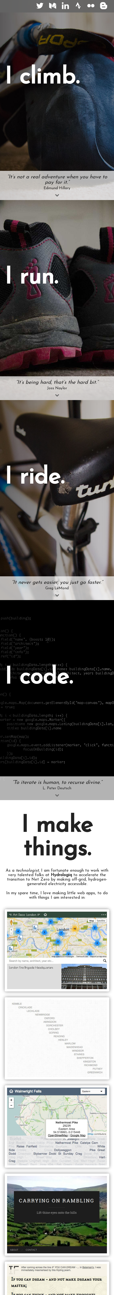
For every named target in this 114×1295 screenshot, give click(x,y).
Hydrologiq (61, 875)
